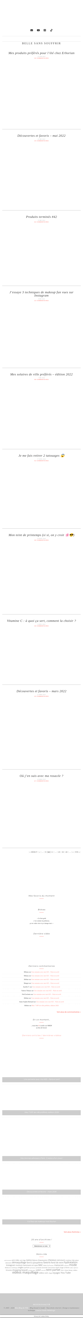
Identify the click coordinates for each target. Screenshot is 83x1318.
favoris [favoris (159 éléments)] (46, 1263)
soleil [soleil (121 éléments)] (38, 1270)
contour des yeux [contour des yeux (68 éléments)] (72, 1260)
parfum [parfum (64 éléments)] (27, 1268)
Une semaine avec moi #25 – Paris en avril (45, 972)
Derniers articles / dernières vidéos (41, 1036)
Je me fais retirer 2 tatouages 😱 (41, 456)
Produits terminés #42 (41, 217)
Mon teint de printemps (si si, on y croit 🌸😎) (41, 535)
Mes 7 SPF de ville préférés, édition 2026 (45, 1006)
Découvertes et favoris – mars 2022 (41, 691)
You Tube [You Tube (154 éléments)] (66, 1273)
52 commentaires (41, 461)
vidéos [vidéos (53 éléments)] (75, 1270)
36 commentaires (41, 626)
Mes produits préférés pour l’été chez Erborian (41, 53)
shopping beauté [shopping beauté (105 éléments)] (20, 1270)
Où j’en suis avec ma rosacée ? (41, 776)
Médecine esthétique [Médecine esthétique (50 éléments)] (11, 1268)
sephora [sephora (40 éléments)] (75, 1268)
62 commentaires (41, 222)
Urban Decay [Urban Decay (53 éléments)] (68, 1270)
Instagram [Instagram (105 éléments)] (10, 1265)
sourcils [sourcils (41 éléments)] (43, 1270)
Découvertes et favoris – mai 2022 (41, 136)
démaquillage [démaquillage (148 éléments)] (19, 1263)
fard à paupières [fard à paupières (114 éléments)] (35, 1263)
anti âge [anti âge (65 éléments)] (23, 1261)
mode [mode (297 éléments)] (73, 1265)
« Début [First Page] (33, 852)
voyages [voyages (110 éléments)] (56, 1273)
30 (63, 852)
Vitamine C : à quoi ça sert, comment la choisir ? (41, 621)
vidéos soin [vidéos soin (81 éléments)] (43, 1273)
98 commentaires (41, 380)
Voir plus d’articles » (72, 1232)
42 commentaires (41, 696)
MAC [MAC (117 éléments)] (40, 1265)
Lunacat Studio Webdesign (45, 1311)
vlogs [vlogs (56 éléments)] (50, 1273)
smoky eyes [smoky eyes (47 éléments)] (31, 1270)
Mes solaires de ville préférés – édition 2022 (41, 374)
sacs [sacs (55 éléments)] (71, 1268)
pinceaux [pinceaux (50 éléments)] (32, 1268)
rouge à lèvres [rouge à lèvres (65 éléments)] (64, 1268)
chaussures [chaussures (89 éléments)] (42, 1260)
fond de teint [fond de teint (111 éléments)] (57, 1263)
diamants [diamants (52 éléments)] (8, 1263)
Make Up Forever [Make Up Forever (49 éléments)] (48, 1266)
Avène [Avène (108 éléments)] (29, 1260)
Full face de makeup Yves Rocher (41, 1222)
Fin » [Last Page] (77, 852)
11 (52, 852)
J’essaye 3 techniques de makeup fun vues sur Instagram (42, 294)
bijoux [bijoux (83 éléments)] (34, 1260)
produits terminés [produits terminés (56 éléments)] (42, 1268)
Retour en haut (41, 1305)
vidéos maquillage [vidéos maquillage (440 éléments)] (25, 1273)
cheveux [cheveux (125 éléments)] (52, 1260)
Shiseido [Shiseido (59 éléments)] (9, 1270)
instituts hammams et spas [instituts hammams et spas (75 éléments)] (27, 1266)
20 (59, 852)
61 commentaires (41, 781)
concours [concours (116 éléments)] (61, 1260)
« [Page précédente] (39, 852)
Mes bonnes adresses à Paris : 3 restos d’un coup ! (41, 1158)
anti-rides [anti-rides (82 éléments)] (15, 1260)
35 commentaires (41, 58)
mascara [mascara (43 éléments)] (66, 1266)
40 (66, 852)
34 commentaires (41, 141)
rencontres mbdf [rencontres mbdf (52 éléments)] (53, 1268)
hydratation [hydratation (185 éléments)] (70, 1263)
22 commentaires (41, 301)
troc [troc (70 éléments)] (62, 1270)
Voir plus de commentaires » (69, 1012)
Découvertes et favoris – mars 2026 (41, 1192)
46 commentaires (41, 540)
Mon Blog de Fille (21, 1308)
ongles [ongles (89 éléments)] (21, 1268)
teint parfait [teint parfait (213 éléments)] (53, 1270)
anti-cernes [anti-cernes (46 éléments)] (7, 1260)
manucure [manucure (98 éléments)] (59, 1265)
